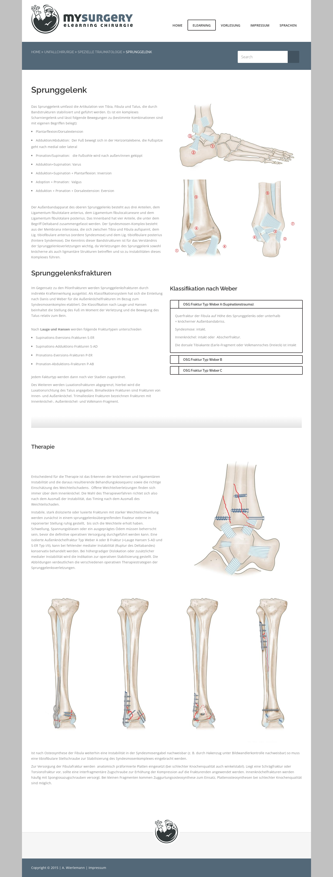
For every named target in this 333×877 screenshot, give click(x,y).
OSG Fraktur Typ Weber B (202, 359)
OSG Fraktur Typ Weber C (202, 370)
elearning (202, 25)
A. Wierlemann (73, 867)
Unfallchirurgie (59, 52)
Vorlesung (230, 25)
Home (177, 25)
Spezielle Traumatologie (100, 52)
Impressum (259, 25)
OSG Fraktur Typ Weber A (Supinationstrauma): (218, 304)
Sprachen (288, 25)
